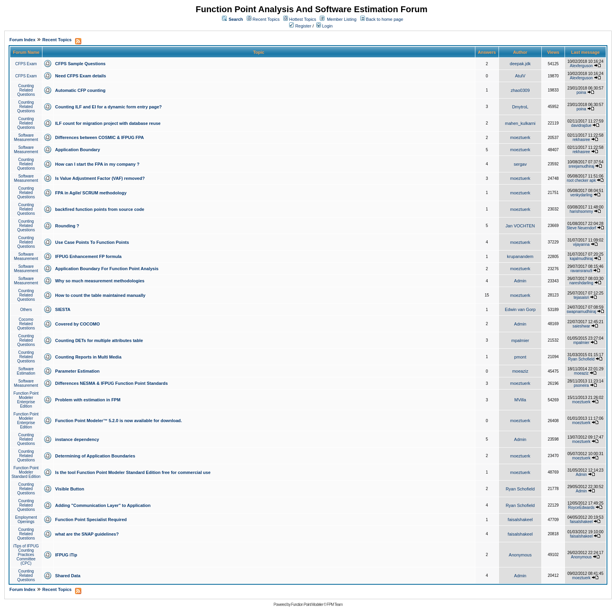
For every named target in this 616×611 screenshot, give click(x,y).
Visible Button (69, 489)
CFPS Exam (26, 64)
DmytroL (520, 106)
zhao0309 (520, 90)
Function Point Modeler (307, 604)
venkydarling (581, 195)
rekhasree (581, 139)
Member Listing (341, 19)
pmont (520, 357)
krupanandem (520, 256)
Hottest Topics (302, 19)
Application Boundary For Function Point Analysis (106, 268)
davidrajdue (581, 125)
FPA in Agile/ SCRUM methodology (90, 192)
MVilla (520, 399)
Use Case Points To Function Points (92, 242)
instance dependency (77, 439)
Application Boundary (77, 149)
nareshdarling (581, 283)
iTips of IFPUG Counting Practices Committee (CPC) (26, 554)
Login (324, 26)
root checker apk (581, 180)
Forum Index (22, 39)
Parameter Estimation (77, 371)
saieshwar (581, 326)
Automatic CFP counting (80, 90)
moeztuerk (520, 137)
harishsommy (581, 211)
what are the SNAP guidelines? (87, 534)
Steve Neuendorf (581, 228)
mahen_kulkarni (520, 123)
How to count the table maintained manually (100, 295)
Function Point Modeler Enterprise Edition (25, 399)
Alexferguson (581, 66)
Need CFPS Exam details (80, 75)
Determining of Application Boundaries (95, 456)
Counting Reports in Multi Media (88, 357)
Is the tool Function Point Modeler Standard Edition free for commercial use (132, 472)
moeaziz (520, 371)
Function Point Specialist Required (90, 519)
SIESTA (62, 309)
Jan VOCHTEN (520, 225)
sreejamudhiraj (581, 166)
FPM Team (335, 604)
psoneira (581, 385)
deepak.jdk (520, 63)
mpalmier (520, 340)
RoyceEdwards (581, 507)
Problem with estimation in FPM (87, 399)
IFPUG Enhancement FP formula (88, 256)
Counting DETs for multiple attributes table (99, 340)
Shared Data (67, 575)
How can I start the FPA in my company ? (97, 164)
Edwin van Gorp (520, 309)
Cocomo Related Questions (26, 323)
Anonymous (520, 554)
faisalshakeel (520, 519)
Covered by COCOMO (77, 324)
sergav (520, 164)
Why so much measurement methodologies (99, 280)
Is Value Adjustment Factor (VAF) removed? (100, 178)
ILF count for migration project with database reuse (107, 123)
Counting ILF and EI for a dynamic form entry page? (108, 106)
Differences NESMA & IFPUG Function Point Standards (111, 383)
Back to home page (384, 19)
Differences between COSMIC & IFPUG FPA (99, 137)
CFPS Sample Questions (80, 63)
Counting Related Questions (26, 90)
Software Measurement (26, 137)
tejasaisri (581, 297)
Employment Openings (26, 519)
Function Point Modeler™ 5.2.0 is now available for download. (118, 420)
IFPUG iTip (66, 554)
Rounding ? (67, 225)
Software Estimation (26, 371)
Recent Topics (266, 19)
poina (581, 92)
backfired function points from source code (99, 209)
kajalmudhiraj (581, 258)
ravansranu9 (581, 271)
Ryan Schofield (581, 359)
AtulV (520, 75)
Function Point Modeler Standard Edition (25, 472)
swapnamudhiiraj (581, 311)
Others (26, 309)
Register (300, 26)
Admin (520, 280)
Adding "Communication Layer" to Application (102, 505)
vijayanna (581, 244)
